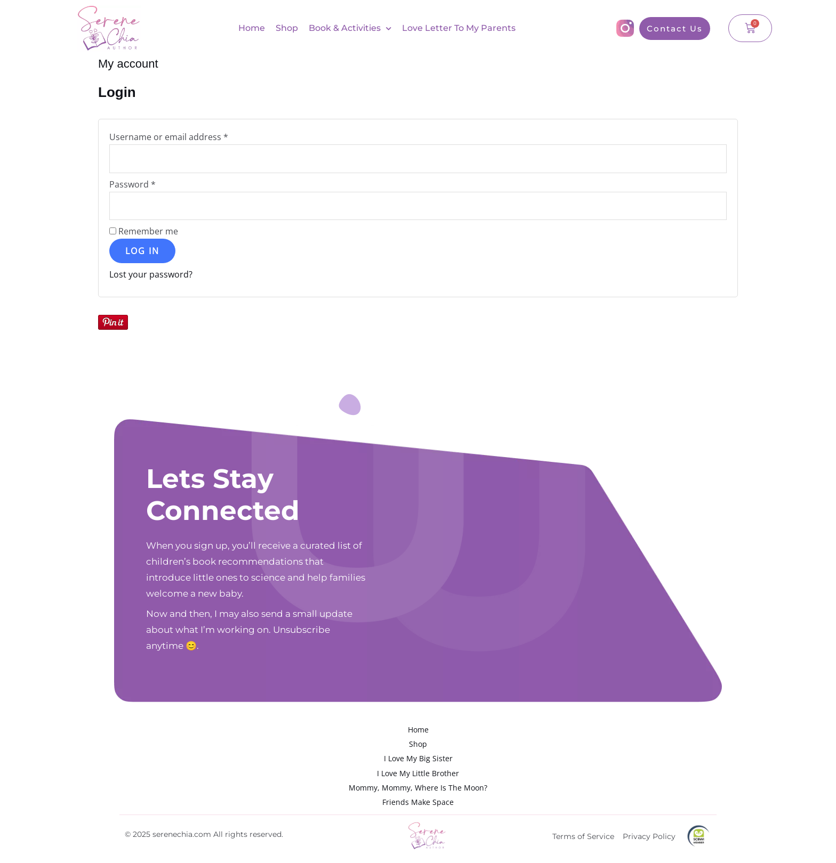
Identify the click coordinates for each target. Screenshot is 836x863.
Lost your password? (150, 274)
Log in (142, 251)
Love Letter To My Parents (459, 28)
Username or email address (186, 136)
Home (251, 28)
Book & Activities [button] (350, 28)
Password (150, 183)
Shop (287, 28)
